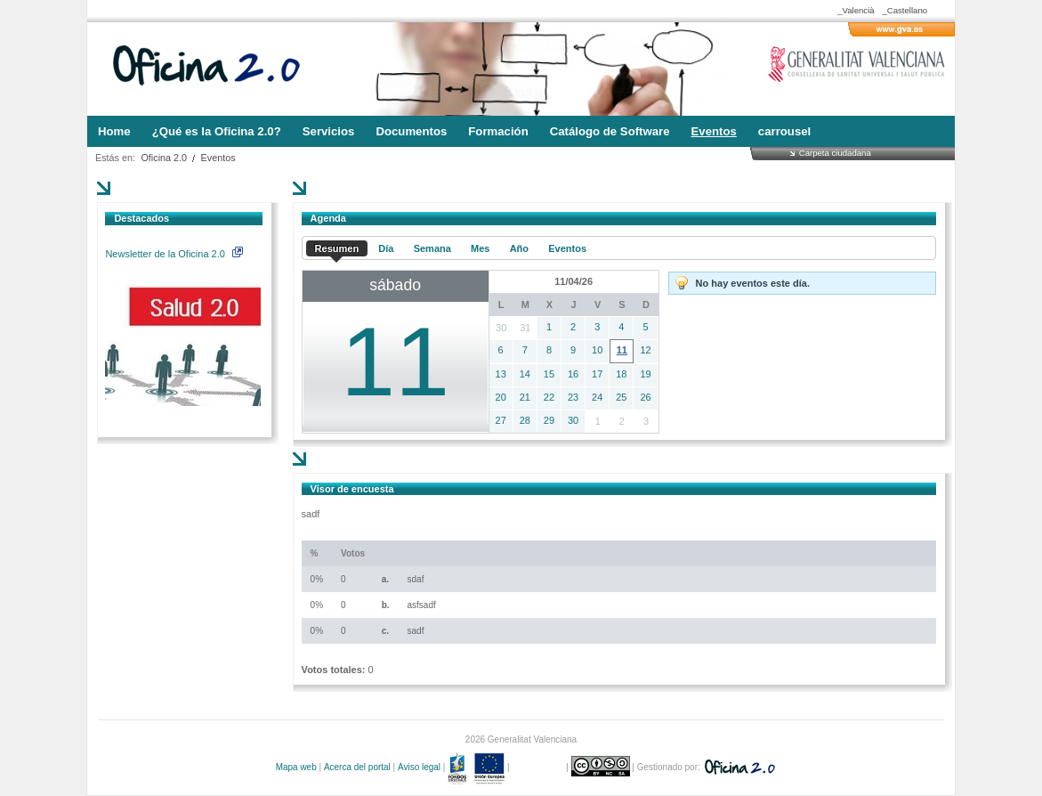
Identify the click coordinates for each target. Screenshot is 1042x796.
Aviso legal (419, 767)
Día (385, 248)
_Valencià (855, 10)
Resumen (337, 248)
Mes (480, 248)
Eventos (218, 157)
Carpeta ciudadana (835, 153)
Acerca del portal (357, 767)
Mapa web (296, 767)
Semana (432, 248)
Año (519, 248)
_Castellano (904, 10)
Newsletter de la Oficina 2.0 (173, 253)
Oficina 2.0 (164, 157)
